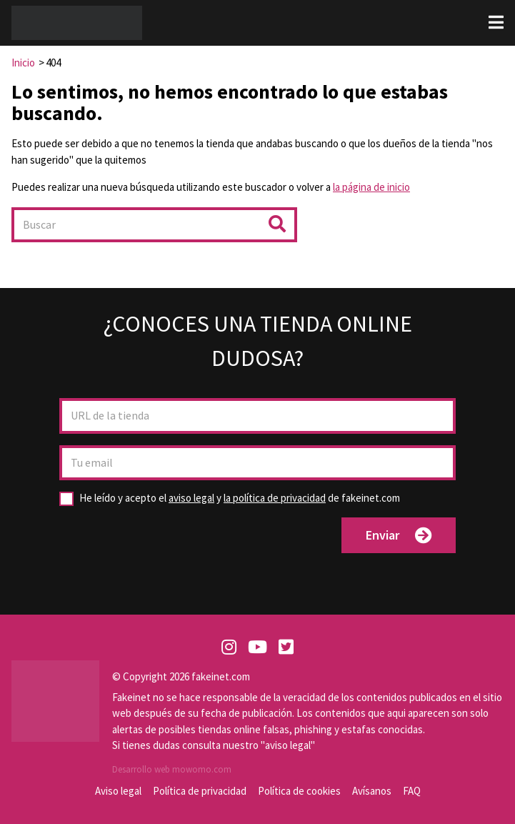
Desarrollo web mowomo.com (171, 769)
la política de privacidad (275, 498)
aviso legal (191, 498)
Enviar (399, 535)
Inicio (23, 62)
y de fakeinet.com (239, 498)
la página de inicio (371, 187)
